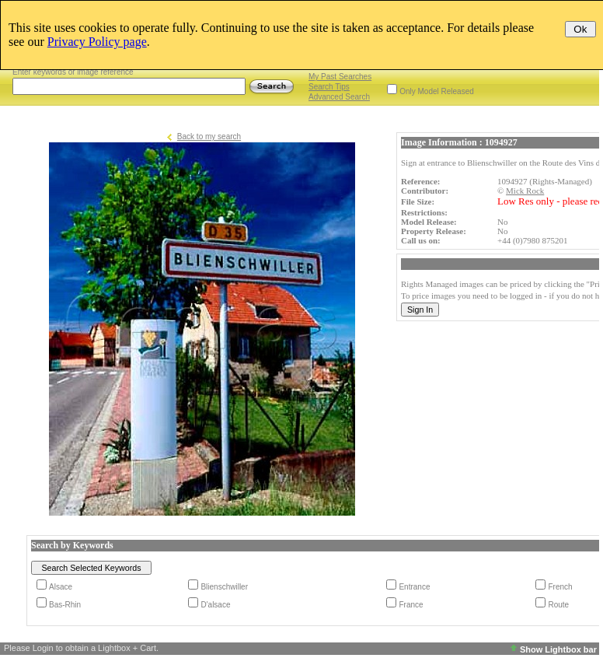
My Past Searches (339, 76)
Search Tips (329, 86)
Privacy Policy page (97, 41)
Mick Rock (525, 190)
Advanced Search (339, 97)
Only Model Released (436, 91)
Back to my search (209, 136)
